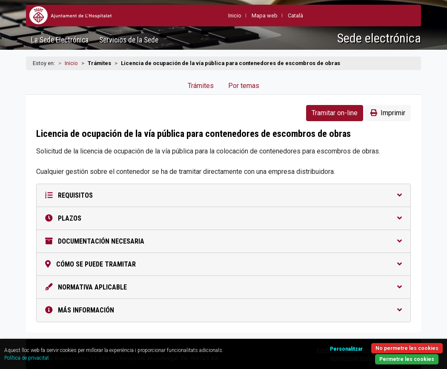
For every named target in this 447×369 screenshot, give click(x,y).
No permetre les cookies (406, 348)
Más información (223, 310)
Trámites (201, 86)
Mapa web (265, 15)
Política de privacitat (26, 358)
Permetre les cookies (406, 359)
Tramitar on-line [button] (335, 113)
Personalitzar (346, 349)
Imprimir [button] (387, 113)
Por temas (243, 86)
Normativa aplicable (223, 287)
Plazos (223, 218)
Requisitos (223, 195)
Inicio (71, 63)
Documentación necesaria (223, 241)
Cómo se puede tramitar (223, 264)
